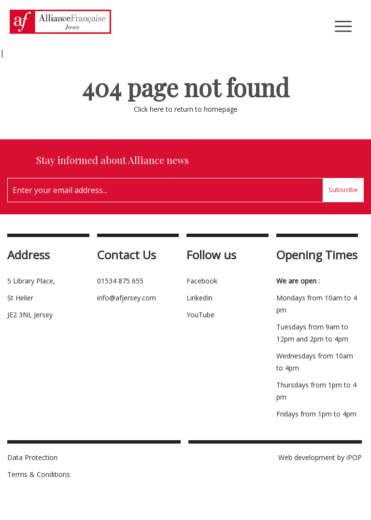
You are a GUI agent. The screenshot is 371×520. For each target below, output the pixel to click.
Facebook (201, 280)
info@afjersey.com (126, 297)
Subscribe (343, 189)
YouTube (200, 314)
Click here (149, 109)
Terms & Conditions (38, 474)
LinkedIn (199, 297)
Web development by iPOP (320, 457)
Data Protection (32, 457)
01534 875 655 (120, 280)
